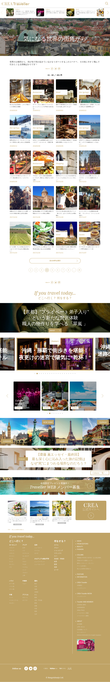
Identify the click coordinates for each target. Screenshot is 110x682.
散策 (55, 564)
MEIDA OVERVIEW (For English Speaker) (89, 635)
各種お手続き (81, 610)
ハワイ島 (11, 586)
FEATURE (80, 574)
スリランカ (25, 553)
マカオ (24, 564)
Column (55, 32)
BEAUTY (80, 546)
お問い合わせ (81, 627)
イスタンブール (13, 600)
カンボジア (25, 556)
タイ (23, 559)
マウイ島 (11, 589)
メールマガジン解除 (83, 615)
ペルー (24, 583)
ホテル (56, 545)
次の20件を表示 (55, 261)
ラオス (24, 561)
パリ (10, 567)
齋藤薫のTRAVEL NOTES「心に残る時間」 (89, 557)
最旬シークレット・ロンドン (85, 563)
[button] (108, 13)
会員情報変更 (81, 607)
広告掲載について (82, 629)
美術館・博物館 (59, 559)
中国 (35, 608)
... (74, 270)
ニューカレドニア (39, 564)
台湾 (23, 547)
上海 (23, 575)
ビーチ (56, 570)
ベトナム (25, 567)
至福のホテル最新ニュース (84, 560)
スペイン (11, 556)
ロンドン (11, 564)
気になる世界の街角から (84, 568)
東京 (35, 583)
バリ (23, 550)
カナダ (36, 553)
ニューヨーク (38, 547)
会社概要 (79, 624)
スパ (55, 556)
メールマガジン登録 (83, 613)
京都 (35, 586)
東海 (35, 603)
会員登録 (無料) (81, 604)
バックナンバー (81, 588)
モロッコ (25, 597)
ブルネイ (25, 572)
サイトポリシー (81, 632)
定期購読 (79, 585)
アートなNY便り (81, 566)
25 (79, 270)
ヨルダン (11, 603)
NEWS (79, 541)
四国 (35, 611)
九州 (35, 614)
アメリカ (37, 550)
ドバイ (11, 597)
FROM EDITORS (82, 544)
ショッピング (58, 550)
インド (24, 570)
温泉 (55, 567)
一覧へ (99, 473)
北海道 (36, 592)
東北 (35, 594)
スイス (11, 561)
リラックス (57, 553)
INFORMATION (82, 577)
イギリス (11, 553)
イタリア (11, 547)
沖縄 (35, 589)
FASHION (80, 549)
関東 (35, 597)
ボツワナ (25, 600)
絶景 (55, 561)
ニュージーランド (39, 561)
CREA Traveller (82, 582)
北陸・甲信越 (38, 600)
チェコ (11, 559)
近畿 (35, 606)
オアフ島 (11, 583)
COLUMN (80, 555)
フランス (11, 550)
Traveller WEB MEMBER (85, 602)
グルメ (56, 547)
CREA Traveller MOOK (84, 593)
